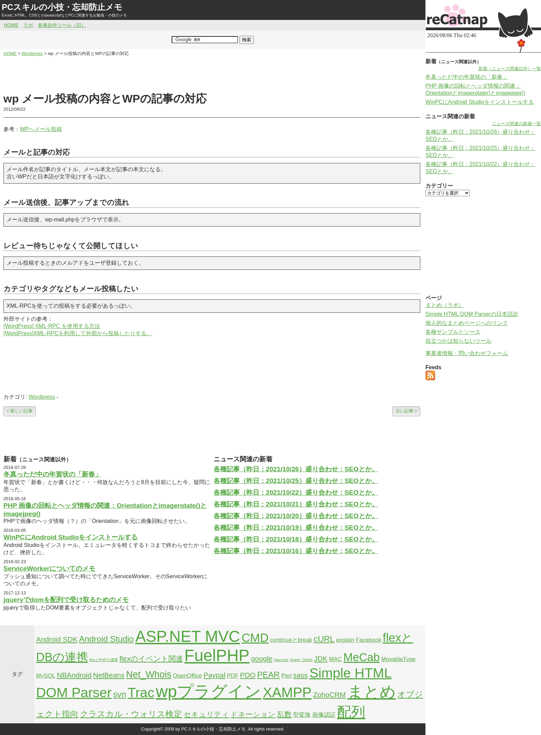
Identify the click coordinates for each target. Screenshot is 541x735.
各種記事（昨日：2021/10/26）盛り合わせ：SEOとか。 (296, 469)
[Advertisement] (211, 74)
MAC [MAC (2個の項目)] (335, 659)
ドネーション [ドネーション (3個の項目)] (252, 714)
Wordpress (42, 397)
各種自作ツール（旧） (62, 25)
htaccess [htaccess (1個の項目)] (281, 660)
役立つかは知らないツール (458, 341)
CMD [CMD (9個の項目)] (255, 637)
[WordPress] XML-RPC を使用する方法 (51, 326)
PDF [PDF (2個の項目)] (233, 675)
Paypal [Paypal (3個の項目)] (215, 675)
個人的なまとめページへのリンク (466, 323)
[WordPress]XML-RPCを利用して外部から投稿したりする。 (77, 333)
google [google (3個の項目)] (262, 658)
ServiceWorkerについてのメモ (49, 568)
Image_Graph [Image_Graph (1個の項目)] (301, 660)
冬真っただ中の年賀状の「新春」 (52, 474)
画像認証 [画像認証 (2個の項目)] (324, 715)
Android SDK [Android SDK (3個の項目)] (56, 639)
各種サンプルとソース (452, 332)
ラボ (28, 25)
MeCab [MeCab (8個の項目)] (362, 657)
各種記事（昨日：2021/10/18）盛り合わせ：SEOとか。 (296, 539)
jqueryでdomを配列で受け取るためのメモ (66, 599)
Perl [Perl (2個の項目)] (286, 675)
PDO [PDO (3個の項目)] (248, 675)
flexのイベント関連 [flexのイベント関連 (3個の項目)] (151, 658)
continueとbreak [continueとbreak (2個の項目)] (291, 640)
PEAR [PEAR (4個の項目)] (268, 674)
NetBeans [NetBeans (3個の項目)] (109, 675)
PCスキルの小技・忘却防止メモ (62, 7)
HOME (11, 25)
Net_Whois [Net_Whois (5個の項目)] (148, 674)
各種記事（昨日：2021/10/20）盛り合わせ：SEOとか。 (296, 515)
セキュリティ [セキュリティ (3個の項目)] (206, 714)
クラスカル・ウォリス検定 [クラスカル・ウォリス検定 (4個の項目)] (131, 713)
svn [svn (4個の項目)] (119, 694)
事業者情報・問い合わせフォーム (466, 353)
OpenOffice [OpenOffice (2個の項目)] (187, 675)
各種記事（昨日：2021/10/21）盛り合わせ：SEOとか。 (296, 504)
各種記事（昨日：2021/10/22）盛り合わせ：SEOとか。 (296, 492)
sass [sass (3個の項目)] (300, 675)
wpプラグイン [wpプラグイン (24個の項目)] (208, 691)
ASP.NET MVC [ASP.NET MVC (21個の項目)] (187, 636)
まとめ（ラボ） (444, 305)
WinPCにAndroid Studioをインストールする (70, 537)
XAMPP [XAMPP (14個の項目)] (287, 692)
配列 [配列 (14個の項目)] (351, 712)
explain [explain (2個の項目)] (345, 640)
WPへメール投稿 (41, 129)
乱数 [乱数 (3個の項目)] (284, 714)
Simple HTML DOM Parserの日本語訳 (471, 314)
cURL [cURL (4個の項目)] (324, 639)
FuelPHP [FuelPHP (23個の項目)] (216, 655)
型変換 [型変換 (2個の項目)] (302, 715)
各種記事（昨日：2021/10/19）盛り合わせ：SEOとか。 (296, 527)
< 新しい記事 (20, 411)
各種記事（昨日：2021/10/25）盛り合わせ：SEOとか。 (296, 480)
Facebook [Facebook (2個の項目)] (368, 640)
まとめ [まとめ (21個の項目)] (371, 692)
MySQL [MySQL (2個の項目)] (45, 675)
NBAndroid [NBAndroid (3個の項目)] (74, 675)
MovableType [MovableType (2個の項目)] (398, 659)
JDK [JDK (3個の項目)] (320, 658)
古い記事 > (406, 411)
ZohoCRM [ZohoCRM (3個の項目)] (329, 695)
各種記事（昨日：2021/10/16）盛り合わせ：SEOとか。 (296, 551)
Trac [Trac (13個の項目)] (141, 692)
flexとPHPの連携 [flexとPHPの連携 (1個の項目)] (103, 660)
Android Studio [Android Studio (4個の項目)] (106, 639)
